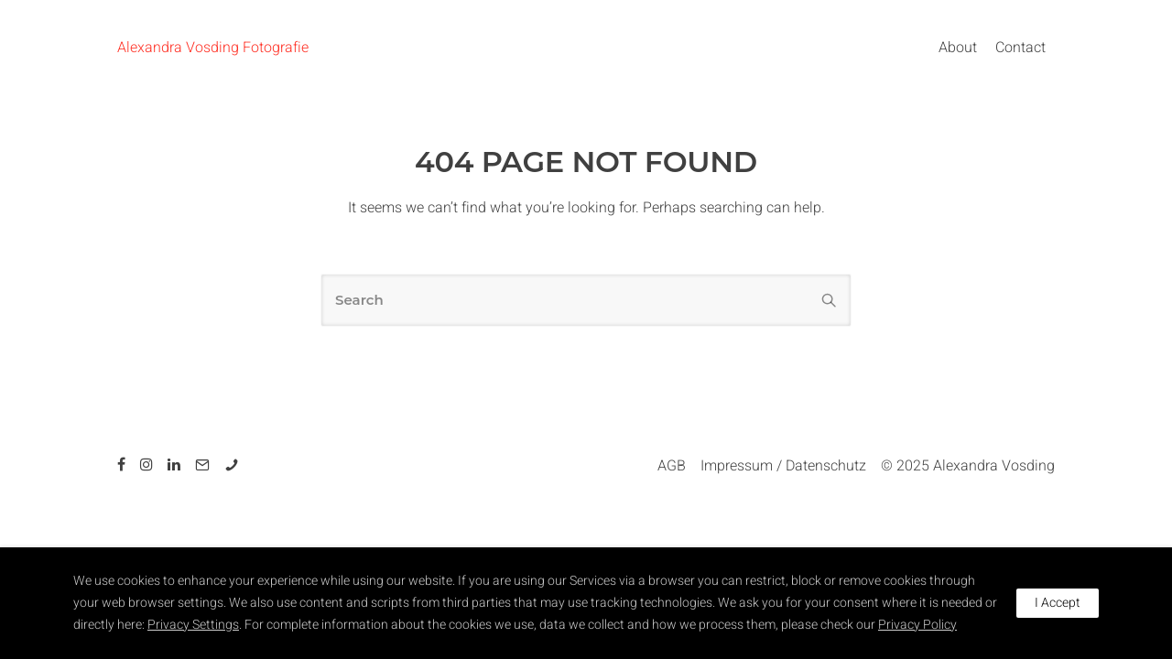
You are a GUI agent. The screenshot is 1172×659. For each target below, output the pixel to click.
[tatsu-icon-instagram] (149, 464)
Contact (1020, 48)
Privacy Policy (917, 624)
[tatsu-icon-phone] (231, 464)
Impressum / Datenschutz (783, 466)
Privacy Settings (193, 624)
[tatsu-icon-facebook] (124, 464)
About (958, 48)
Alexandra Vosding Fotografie (213, 48)
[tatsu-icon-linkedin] (177, 464)
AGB (671, 466)
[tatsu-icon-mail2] (205, 464)
